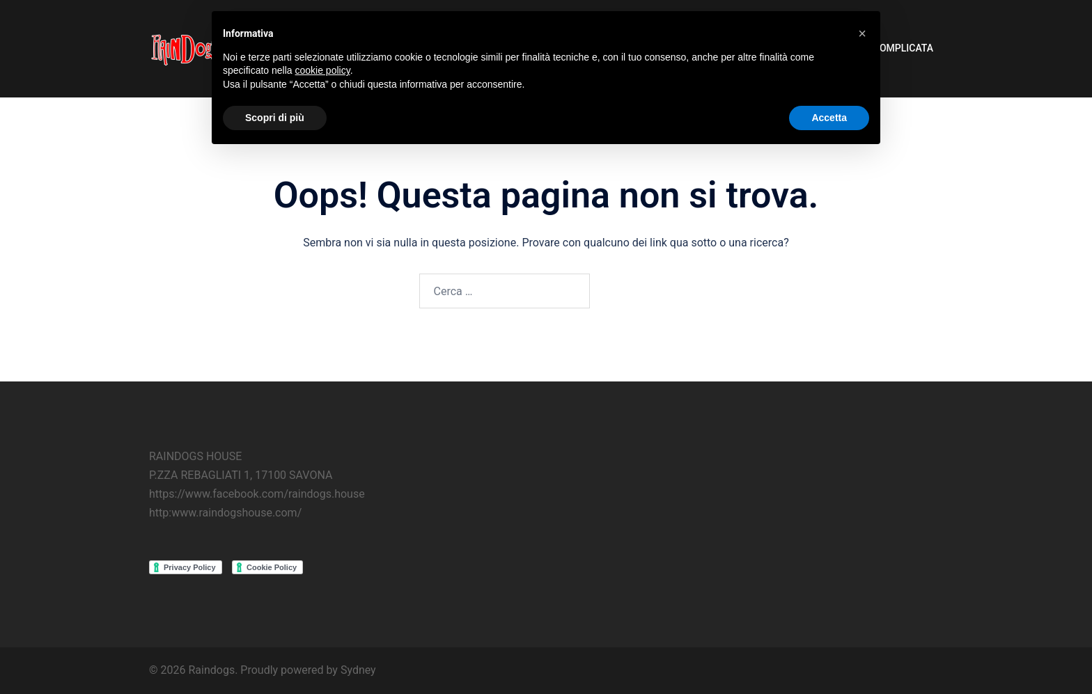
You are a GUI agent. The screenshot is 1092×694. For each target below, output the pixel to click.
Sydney (358, 670)
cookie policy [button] (322, 70)
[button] (862, 33)
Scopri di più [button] (274, 117)
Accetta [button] (829, 117)
